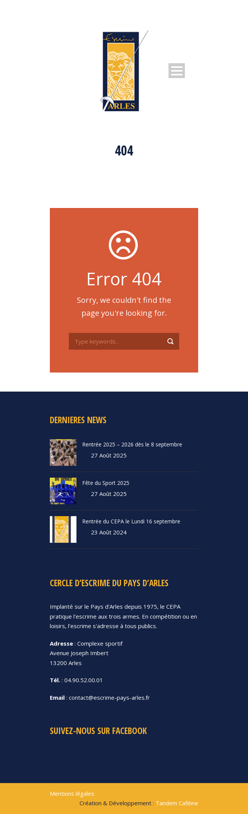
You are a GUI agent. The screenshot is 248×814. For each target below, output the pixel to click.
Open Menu (177, 70)
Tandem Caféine (177, 803)
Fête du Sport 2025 (105, 482)
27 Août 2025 (109, 455)
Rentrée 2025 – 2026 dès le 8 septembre (132, 444)
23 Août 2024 (109, 532)
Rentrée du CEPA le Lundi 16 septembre (131, 521)
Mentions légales (72, 793)
